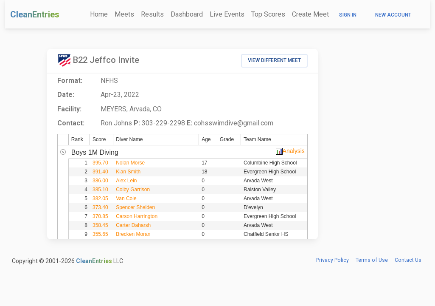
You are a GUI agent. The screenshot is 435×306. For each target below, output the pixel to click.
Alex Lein (126, 181)
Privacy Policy (332, 260)
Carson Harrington (136, 216)
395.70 (100, 163)
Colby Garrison (133, 190)
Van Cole (126, 198)
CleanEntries (34, 14)
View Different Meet (274, 60)
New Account (393, 15)
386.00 (100, 181)
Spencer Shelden (135, 207)
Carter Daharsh (133, 225)
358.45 (100, 225)
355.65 (100, 234)
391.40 (100, 172)
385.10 (100, 190)
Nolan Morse (130, 163)
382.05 (100, 198)
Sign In (347, 15)
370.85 (100, 216)
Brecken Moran (133, 234)
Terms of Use (372, 260)
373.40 (100, 207)
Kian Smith (128, 172)
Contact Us (408, 260)
